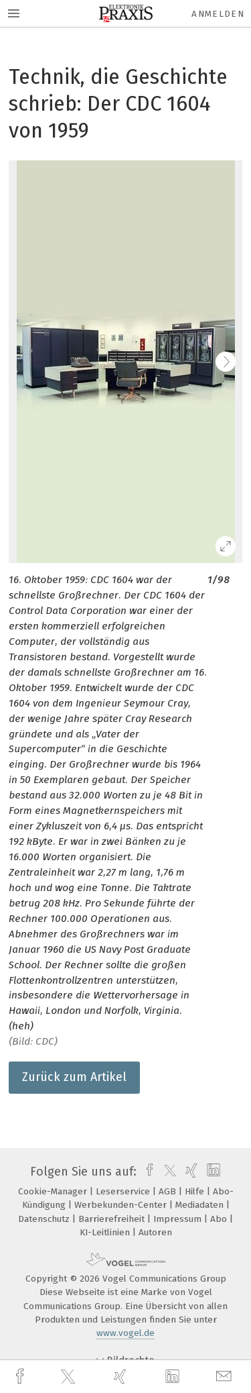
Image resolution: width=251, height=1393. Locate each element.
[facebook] (21, 1376)
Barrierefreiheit (112, 1219)
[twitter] (69, 1377)
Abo (220, 1219)
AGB (169, 1191)
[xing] (121, 1376)
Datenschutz (45, 1219)
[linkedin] (174, 1377)
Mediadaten (200, 1204)
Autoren (155, 1232)
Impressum (178, 1219)
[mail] (225, 1376)
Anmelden (217, 13)
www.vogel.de (125, 1333)
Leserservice (124, 1191)
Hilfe (196, 1191)
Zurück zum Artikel (74, 1077)
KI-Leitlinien (106, 1232)
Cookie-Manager (54, 1191)
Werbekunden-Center (121, 1204)
